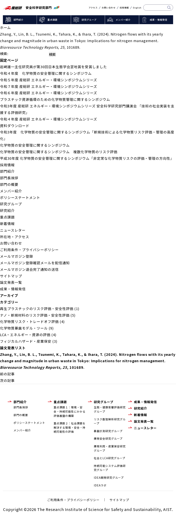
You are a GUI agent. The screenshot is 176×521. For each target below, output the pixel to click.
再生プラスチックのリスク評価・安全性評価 (36, 308)
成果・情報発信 (158, 19)
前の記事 (7, 373)
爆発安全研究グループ (108, 438)
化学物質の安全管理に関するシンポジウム (35, 145)
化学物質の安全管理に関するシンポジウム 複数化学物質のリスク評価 (58, 151)
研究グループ (89, 19)
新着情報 (7, 223)
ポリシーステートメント (20, 197)
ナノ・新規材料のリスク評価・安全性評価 (34, 315)
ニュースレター (12, 230)
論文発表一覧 (11, 282)
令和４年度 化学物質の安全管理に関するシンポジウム (46, 73)
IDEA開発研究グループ (109, 477)
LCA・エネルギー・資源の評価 (25, 334)
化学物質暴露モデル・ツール (24, 328)
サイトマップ (11, 275)
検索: (4, 53)
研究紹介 (7, 210)
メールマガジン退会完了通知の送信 (29, 269)
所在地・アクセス (14, 236)
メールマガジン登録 (16, 256)
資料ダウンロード (14, 125)
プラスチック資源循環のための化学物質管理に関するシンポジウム (55, 99)
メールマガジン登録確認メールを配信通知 (35, 262)
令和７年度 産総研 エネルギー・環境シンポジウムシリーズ (48, 86)
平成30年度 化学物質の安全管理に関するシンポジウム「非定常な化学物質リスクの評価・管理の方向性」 (87, 158)
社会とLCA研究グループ (109, 458)
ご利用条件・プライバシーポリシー (29, 249)
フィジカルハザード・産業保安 (25, 341)
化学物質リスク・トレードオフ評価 (29, 321)
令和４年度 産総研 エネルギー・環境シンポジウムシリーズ (48, 119)
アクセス (93, 8)
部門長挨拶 (9, 177)
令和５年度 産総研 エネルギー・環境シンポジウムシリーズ (48, 79)
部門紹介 (19, 19)
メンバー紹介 (123, 19)
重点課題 (52, 19)
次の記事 (7, 380)
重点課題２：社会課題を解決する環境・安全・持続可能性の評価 (69, 427)
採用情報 (124, 8)
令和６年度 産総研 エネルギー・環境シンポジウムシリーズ (48, 92)
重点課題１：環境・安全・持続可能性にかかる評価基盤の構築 (69, 411)
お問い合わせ (109, 8)
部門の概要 (9, 184)
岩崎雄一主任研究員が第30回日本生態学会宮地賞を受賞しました (53, 66)
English (137, 8)
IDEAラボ (100, 485)
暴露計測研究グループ (108, 431)
